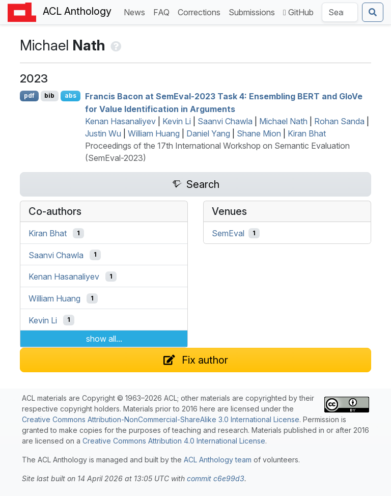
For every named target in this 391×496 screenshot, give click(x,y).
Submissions (254, 11)
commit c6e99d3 (215, 478)
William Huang (154, 133)
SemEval (228, 233)
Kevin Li (176, 121)
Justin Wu (103, 133)
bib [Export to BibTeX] (49, 95)
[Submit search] (372, 12)
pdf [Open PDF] (29, 95)
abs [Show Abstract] (70, 95)
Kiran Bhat (307, 133)
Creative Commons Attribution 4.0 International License (173, 440)
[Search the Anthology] (340, 12)
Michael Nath (283, 121)
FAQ (163, 11)
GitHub (298, 12)
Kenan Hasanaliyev (120, 121)
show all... (104, 339)
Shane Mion (259, 133)
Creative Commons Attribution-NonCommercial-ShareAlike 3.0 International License (160, 419)
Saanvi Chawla (225, 121)
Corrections (201, 11)
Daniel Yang (208, 133)
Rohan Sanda (339, 121)
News (136, 11)
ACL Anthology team (218, 459)
